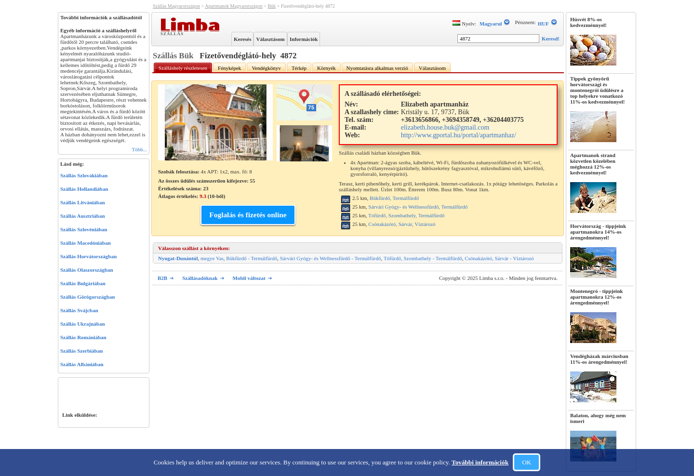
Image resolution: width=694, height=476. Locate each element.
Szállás (173, 33)
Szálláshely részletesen (183, 68)
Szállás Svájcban (79, 310)
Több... (139, 149)
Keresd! (551, 38)
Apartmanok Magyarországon (234, 6)
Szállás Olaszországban (86, 270)
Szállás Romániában (83, 337)
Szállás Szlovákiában (83, 175)
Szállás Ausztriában (82, 216)
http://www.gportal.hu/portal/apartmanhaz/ (458, 135)
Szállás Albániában (82, 364)
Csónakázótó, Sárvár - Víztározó (499, 258)
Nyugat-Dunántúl (178, 258)
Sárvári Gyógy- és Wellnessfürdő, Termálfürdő (417, 207)
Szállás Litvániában (82, 202)
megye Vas (212, 258)
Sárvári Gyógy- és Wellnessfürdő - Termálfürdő (330, 258)
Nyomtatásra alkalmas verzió (377, 68)
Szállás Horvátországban (88, 256)
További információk (480, 462)
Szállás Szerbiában (81, 351)
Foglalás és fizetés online (247, 215)
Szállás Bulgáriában (83, 283)
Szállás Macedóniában (85, 243)
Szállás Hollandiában (84, 189)
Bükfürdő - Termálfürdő (251, 258)
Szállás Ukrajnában (82, 324)
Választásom (270, 39)
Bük (271, 6)
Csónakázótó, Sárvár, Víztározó (401, 224)
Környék (326, 68)
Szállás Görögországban (87, 297)
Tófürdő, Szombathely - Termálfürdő (423, 258)
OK (526, 462)
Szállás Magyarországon (176, 6)
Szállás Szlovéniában (83, 229)
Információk (304, 39)
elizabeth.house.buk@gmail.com (445, 127)
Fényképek (229, 68)
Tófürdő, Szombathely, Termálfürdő (406, 215)
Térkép (299, 68)
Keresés (242, 39)
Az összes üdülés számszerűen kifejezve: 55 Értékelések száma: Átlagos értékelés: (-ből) (206, 188)
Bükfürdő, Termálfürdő (394, 198)
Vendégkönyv (266, 68)
